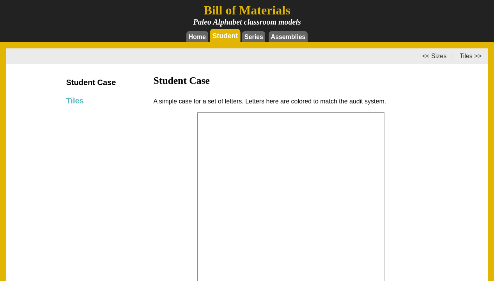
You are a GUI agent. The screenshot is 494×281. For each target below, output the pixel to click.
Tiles (75, 100)
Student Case (91, 82)
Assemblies (288, 37)
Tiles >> (471, 56)
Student (225, 35)
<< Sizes (434, 56)
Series (253, 37)
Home (197, 37)
